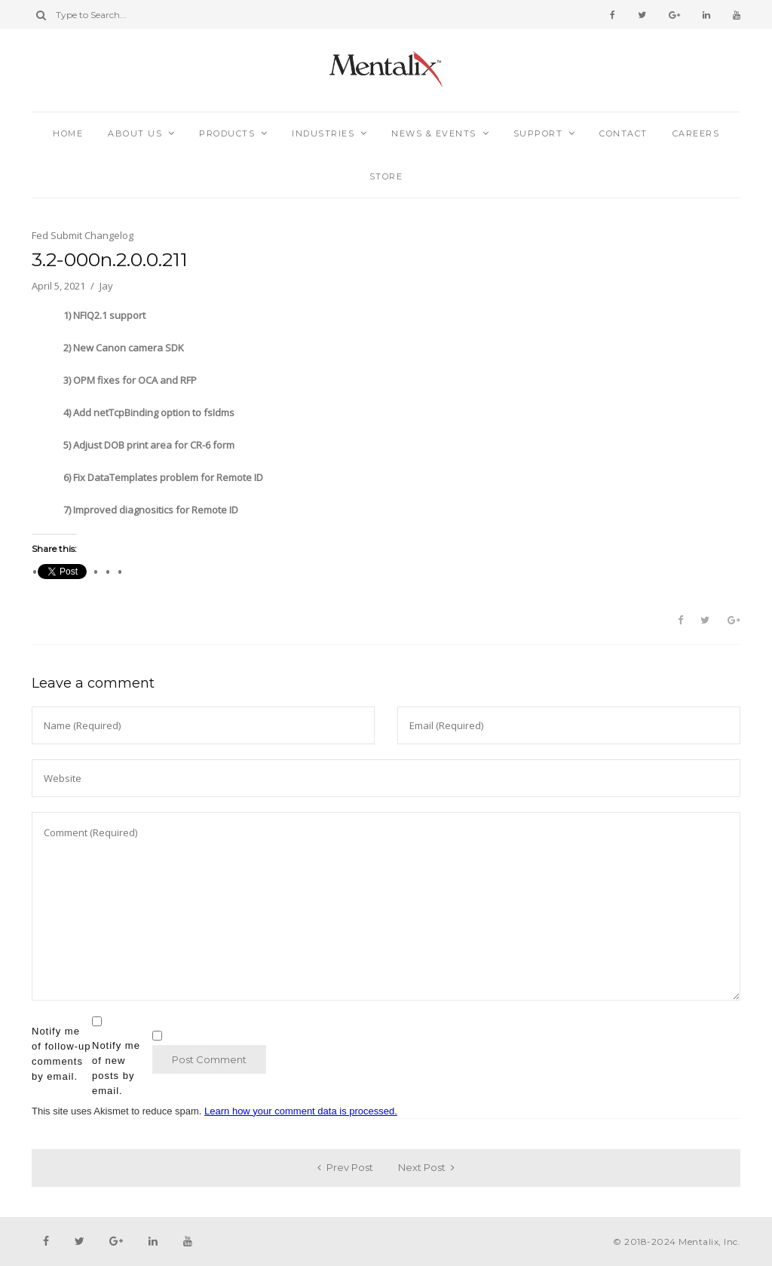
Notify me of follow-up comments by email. (61, 1053)
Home (68, 133)
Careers (696, 133)
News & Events (433, 133)
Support (538, 133)
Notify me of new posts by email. (116, 1068)
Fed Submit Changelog (82, 235)
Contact (623, 133)
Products (227, 133)
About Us (135, 133)
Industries (323, 133)
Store (386, 176)
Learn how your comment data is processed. (300, 1111)
